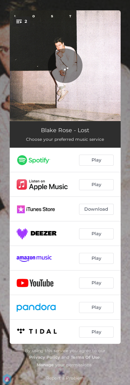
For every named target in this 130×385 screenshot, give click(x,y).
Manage (45, 364)
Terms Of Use (85, 357)
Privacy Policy (44, 357)
